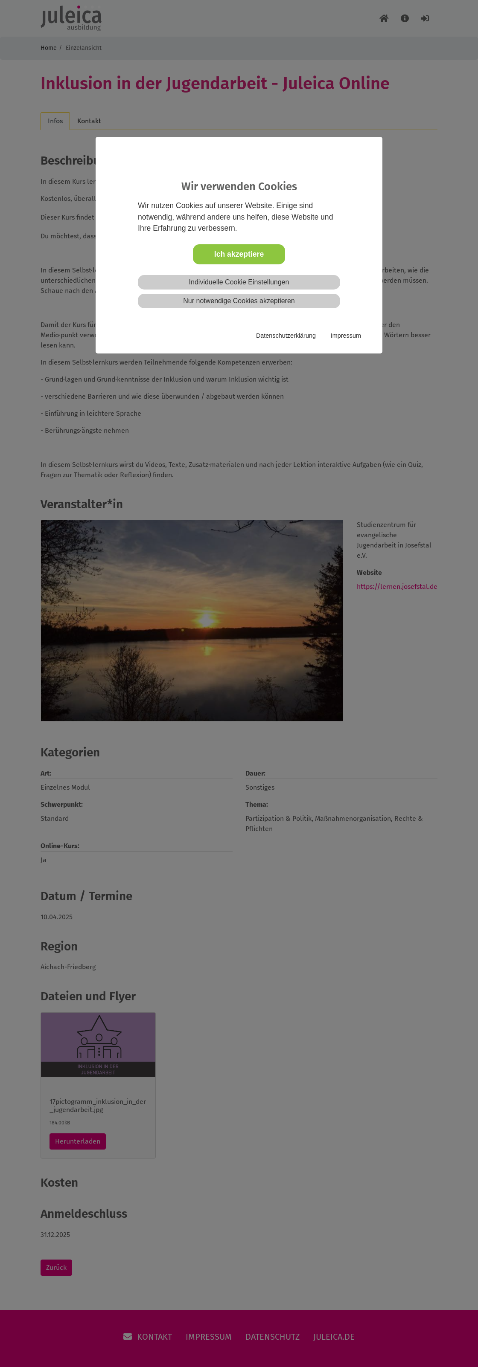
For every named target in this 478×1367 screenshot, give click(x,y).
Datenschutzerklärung (286, 335)
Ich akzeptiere (239, 254)
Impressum (346, 335)
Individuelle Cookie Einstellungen (239, 282)
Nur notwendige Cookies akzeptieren (238, 300)
